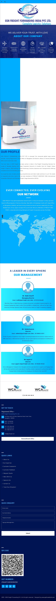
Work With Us (7, 477)
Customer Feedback (8, 470)
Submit (28, 533)
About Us (5, 459)
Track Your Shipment (9, 487)
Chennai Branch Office (27, 439)
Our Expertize (7, 463)
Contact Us (6, 484)
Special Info (6, 480)
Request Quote (7, 473)
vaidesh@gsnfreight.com (23, 333)
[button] (5, 1)
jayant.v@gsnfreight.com (22, 364)
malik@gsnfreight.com (23, 300)
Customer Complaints (9, 466)
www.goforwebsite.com (48, 597)
